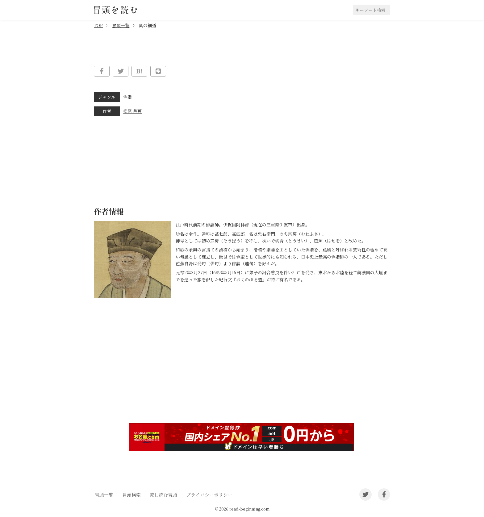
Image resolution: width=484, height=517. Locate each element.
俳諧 (127, 97)
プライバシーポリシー (209, 494)
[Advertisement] (242, 371)
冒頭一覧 (120, 25)
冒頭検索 (131, 494)
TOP (98, 25)
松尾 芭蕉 (132, 111)
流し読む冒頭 (163, 494)
